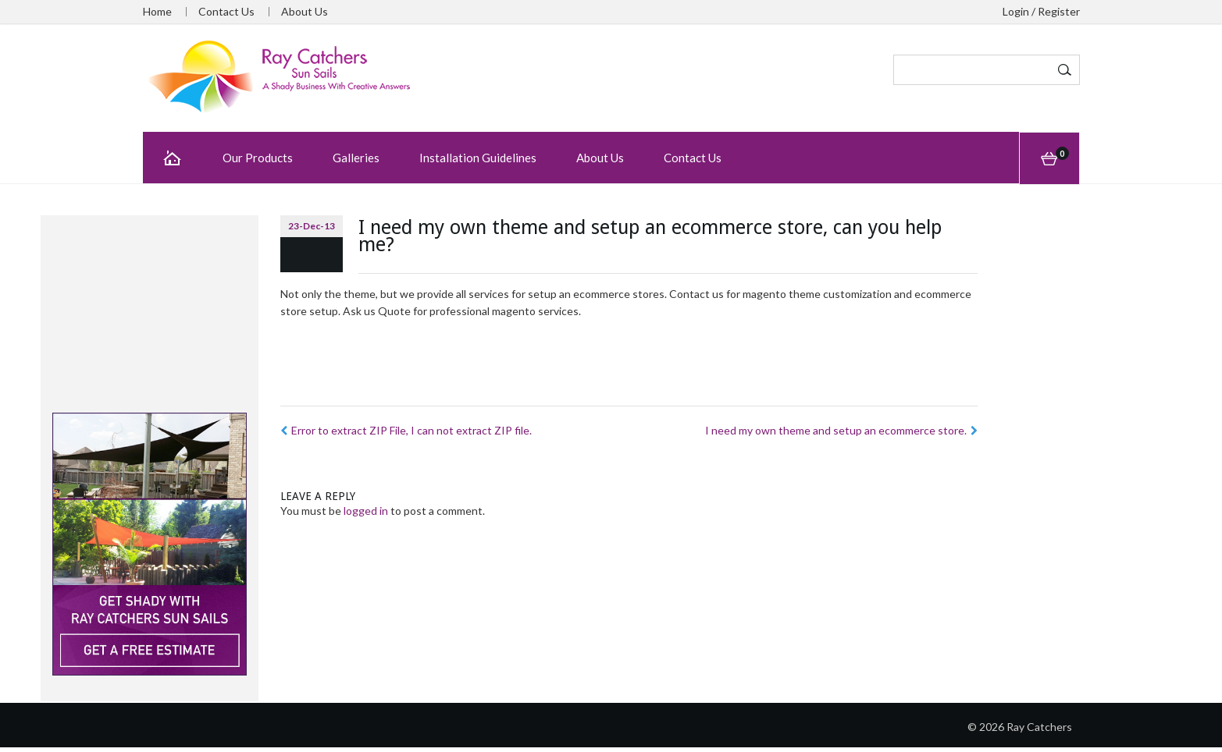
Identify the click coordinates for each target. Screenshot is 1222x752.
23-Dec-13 (311, 226)
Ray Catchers (1039, 726)
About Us (304, 11)
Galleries (356, 158)
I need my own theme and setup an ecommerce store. (841, 430)
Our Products (258, 158)
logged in (366, 510)
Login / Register (1041, 11)
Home (157, 11)
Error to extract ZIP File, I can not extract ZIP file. (406, 430)
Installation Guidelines (477, 158)
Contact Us (226, 11)
